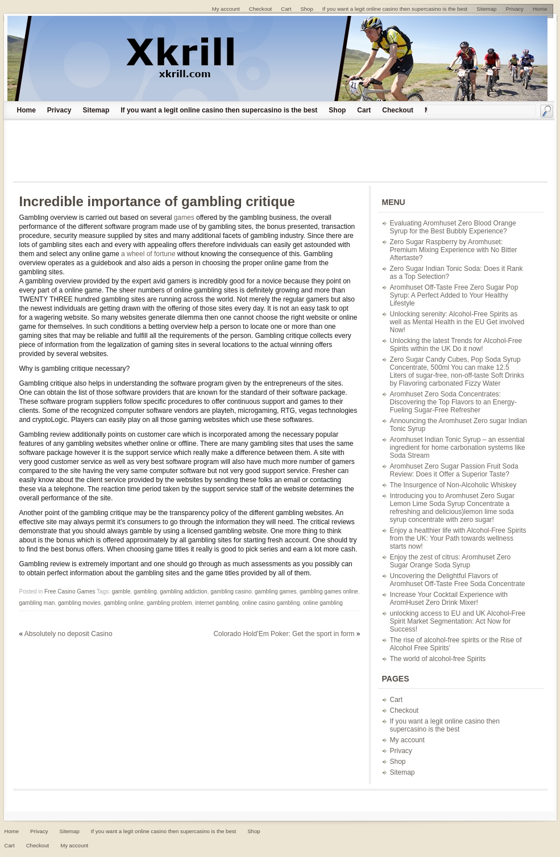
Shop (337, 110)
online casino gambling (271, 603)
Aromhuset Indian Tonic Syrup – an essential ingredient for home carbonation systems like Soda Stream (457, 447)
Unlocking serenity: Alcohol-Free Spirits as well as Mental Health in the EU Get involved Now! (457, 322)
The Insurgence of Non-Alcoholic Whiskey (453, 485)
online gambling (323, 603)
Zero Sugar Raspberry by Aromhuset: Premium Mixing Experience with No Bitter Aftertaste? (453, 250)
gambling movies (79, 603)
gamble (121, 591)
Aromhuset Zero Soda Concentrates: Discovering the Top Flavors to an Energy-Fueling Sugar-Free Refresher (453, 402)
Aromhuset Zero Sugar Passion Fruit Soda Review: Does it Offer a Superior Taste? (454, 470)
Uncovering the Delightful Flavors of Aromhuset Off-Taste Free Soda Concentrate (457, 580)
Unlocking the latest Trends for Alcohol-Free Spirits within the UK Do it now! (456, 345)
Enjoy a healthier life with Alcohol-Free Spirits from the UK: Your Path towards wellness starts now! (458, 538)
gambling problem (169, 603)
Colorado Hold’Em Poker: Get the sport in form (283, 634)
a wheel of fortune (148, 254)
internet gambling (217, 603)
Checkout (397, 110)
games (184, 217)
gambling (145, 591)
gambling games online (329, 591)
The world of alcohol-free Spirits (438, 659)
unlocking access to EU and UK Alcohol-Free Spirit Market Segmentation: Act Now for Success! (458, 621)
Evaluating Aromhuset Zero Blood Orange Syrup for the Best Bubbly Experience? (453, 227)
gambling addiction (183, 591)
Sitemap (96, 110)
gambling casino (230, 591)
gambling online (123, 603)
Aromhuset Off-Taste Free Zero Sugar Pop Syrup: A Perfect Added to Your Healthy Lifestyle (454, 295)
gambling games (275, 591)
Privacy (59, 110)
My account (407, 740)
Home (26, 110)
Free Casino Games (69, 591)
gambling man (37, 603)
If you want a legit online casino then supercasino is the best (219, 110)
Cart (364, 110)
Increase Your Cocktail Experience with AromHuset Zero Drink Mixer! (449, 599)
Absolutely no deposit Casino (68, 634)
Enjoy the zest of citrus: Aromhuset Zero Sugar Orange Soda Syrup (450, 561)
